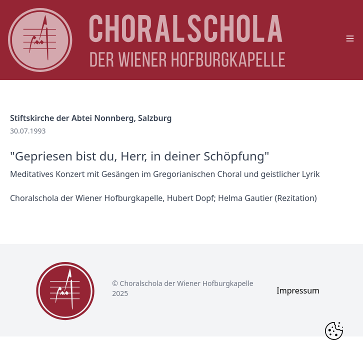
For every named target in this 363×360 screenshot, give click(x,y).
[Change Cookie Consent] (334, 331)
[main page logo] (146, 40)
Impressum (298, 290)
